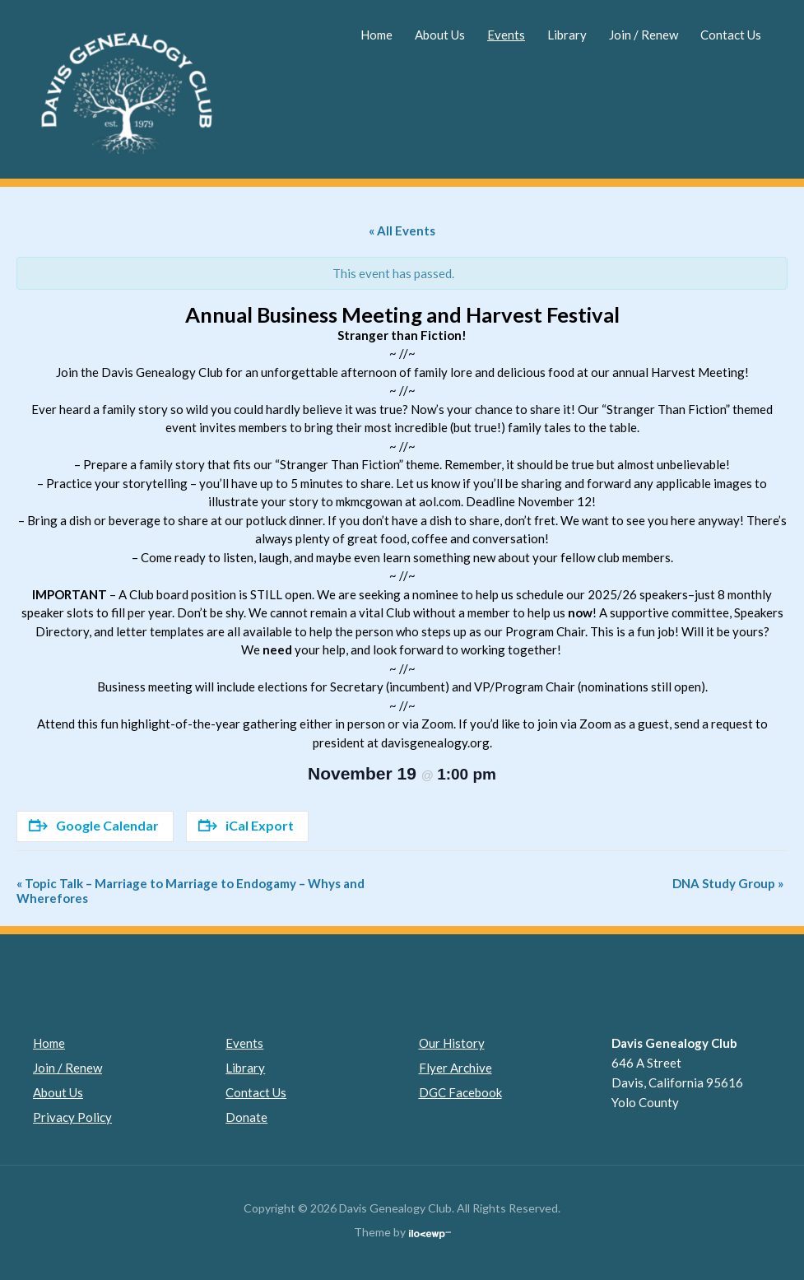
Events (506, 34)
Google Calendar (94, 825)
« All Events (402, 230)
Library (567, 34)
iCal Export (246, 825)
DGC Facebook (460, 1092)
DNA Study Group (727, 883)
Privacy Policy (72, 1117)
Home (376, 34)
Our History (452, 1043)
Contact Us (730, 34)
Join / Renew (643, 34)
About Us (440, 34)
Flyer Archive (455, 1067)
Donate (246, 1117)
